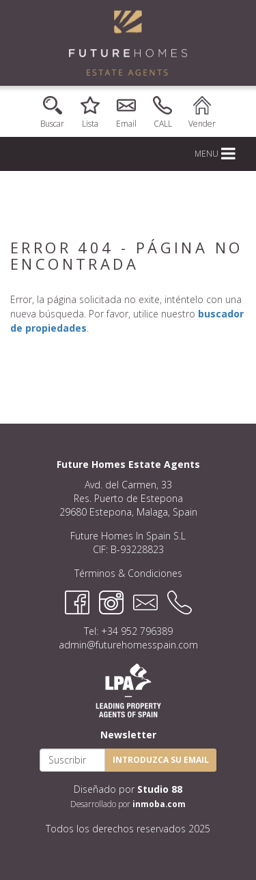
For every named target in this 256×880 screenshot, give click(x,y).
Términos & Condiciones (128, 573)
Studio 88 (159, 789)
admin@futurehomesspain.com (128, 644)
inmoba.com (159, 803)
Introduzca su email (161, 760)
